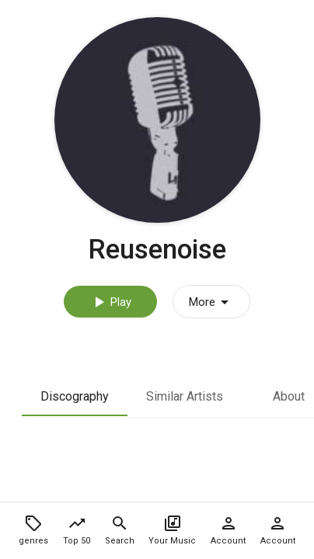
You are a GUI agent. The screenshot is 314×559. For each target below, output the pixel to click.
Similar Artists (184, 396)
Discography (74, 396)
